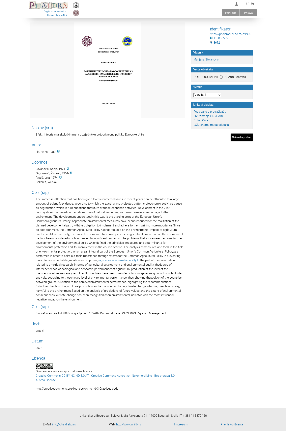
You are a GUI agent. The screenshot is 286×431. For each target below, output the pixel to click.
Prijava (248, 12)
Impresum (180, 424)
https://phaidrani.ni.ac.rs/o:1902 (230, 34)
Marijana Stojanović (206, 59)
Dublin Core (200, 120)
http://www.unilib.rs (128, 424)
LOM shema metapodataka (211, 125)
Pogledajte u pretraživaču (209, 111)
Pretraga (230, 12)
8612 (215, 42)
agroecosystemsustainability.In (119, 260)
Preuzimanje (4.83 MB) (208, 116)
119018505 (219, 38)
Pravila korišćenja (232, 424)
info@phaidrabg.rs (64, 424)
